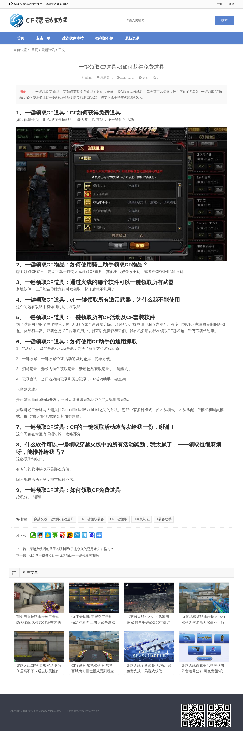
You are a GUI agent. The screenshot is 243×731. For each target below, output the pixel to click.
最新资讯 (132, 38)
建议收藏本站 (73, 38)
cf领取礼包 (142, 519)
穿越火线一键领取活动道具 (54, 519)
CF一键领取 (118, 519)
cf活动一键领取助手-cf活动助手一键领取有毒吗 (64, 555)
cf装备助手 (164, 519)
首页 (20, 38)
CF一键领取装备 (92, 519)
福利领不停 (104, 38)
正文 (61, 50)
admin (89, 77)
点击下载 (43, 38)
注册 (220, 4)
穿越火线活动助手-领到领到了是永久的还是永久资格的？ (71, 549)
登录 (231, 4)
